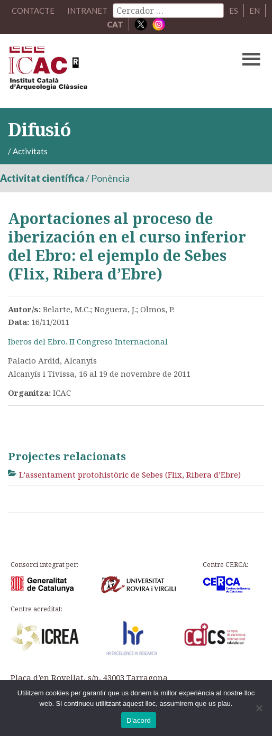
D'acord (138, 720)
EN (254, 10)
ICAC (108, 70)
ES (233, 10)
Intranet (87, 10)
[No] (258, 708)
